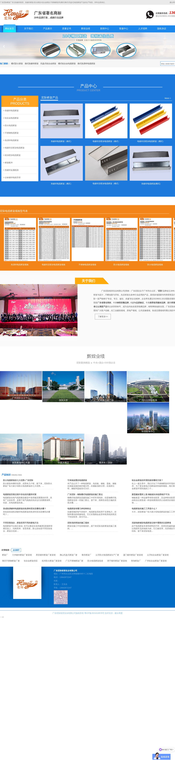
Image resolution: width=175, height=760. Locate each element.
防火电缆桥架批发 (95, 561)
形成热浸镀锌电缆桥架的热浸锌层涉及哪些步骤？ (24, 508)
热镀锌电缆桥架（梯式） (61, 141)
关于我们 (28, 28)
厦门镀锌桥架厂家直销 (133, 555)
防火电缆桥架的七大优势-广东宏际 (18, 480)
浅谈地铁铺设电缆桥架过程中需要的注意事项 (151, 523)
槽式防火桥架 (17, 63)
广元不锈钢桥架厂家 (74, 561)
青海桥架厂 (136, 561)
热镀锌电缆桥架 (12, 110)
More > (168, 98)
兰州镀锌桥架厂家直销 (22, 555)
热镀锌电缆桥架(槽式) (150, 184)
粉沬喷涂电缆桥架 (13, 155)
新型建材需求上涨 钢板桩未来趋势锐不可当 (151, 494)
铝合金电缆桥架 (12, 118)
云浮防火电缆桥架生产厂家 (107, 555)
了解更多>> (103, 316)
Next (171, 46)
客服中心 (123, 28)
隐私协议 (161, 28)
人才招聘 (142, 28)
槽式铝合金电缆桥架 (67, 63)
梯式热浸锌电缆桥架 (86, 63)
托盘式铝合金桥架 (48, 63)
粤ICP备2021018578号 (94, 613)
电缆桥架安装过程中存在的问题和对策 (19, 494)
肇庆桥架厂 (86, 555)
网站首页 (9, 28)
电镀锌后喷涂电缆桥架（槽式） (151, 141)
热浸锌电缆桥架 (12, 140)
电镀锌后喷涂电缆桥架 (14, 148)
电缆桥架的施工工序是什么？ (144, 508)
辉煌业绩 (85, 28)
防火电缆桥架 (11, 125)
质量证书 (66, 28)
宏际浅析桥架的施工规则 (78, 523)
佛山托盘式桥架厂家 (68, 555)
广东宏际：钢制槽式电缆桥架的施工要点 (85, 494)
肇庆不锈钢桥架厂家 (11, 561)
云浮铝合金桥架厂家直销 (158, 555)
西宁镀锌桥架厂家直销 (117, 561)
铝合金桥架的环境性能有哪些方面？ (147, 480)
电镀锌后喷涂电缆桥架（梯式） (106, 141)
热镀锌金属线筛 (12, 170)
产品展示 (47, 28)
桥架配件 (9, 162)
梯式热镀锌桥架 (31, 63)
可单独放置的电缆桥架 (77, 480)
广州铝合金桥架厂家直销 (156, 561)
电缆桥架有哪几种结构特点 (79, 508)
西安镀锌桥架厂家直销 (46, 555)
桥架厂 (5, 555)
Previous (4, 46)
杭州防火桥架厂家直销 (51, 561)
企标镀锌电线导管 (13, 177)
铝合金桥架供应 (31, 561)
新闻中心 (104, 28)
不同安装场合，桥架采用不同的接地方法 (20, 523)
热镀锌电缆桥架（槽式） (61, 184)
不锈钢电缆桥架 (12, 133)
